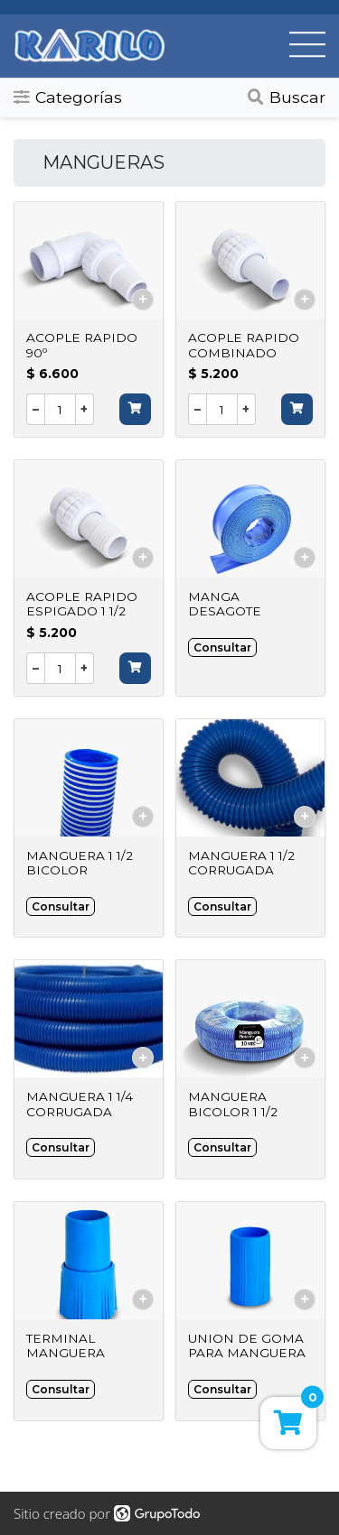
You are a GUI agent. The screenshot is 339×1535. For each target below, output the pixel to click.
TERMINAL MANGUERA (65, 1345)
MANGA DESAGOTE (224, 603)
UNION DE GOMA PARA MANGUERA (247, 1345)
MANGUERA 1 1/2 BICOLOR (79, 862)
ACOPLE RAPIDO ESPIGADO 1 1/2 (81, 603)
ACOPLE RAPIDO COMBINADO (243, 344)
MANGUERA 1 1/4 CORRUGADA (79, 1103)
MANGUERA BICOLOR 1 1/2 (233, 1103)
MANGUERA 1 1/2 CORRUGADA (241, 862)
